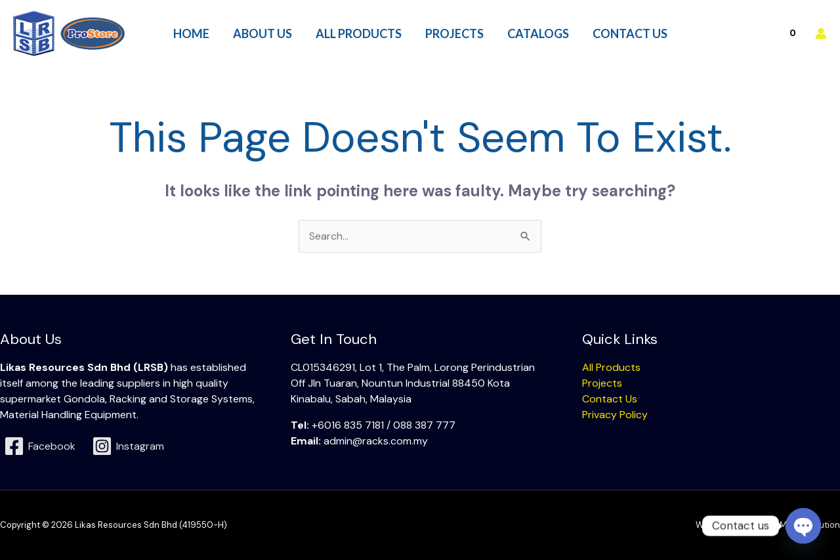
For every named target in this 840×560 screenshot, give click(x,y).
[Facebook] (40, 446)
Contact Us (609, 399)
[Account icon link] (821, 33)
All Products (611, 367)
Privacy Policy (615, 414)
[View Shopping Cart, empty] (764, 33)
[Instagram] (128, 446)
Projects (602, 383)
